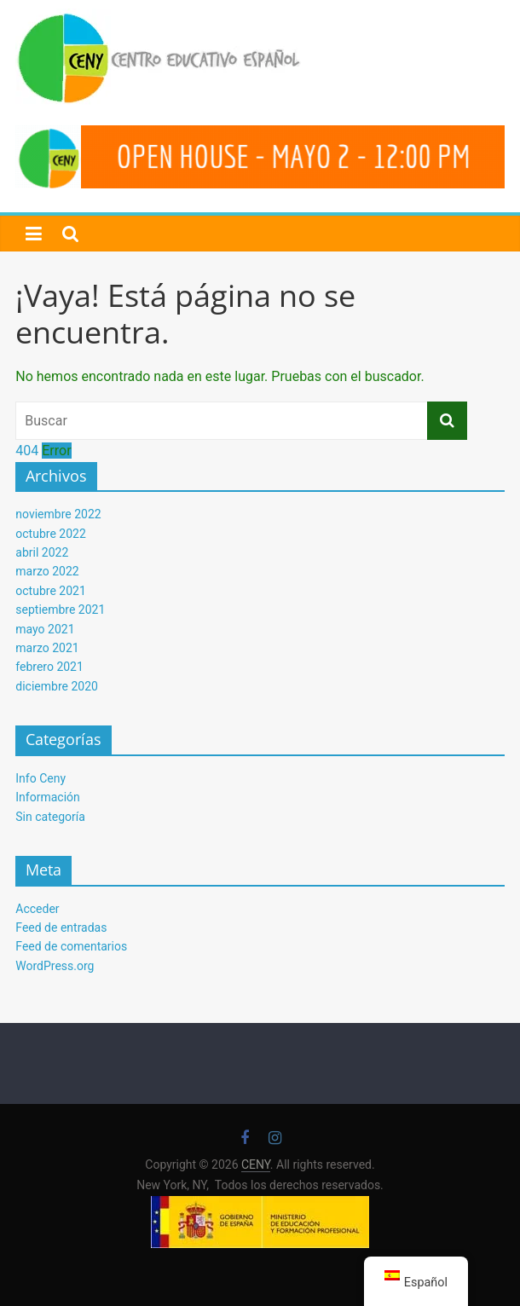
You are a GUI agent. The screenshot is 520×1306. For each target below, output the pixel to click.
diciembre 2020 (56, 686)
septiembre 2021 (60, 609)
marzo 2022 (46, 571)
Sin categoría (50, 816)
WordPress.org (54, 966)
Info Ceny (40, 778)
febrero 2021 (49, 666)
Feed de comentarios (71, 946)
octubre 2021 (50, 591)
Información (47, 797)
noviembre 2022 (58, 514)
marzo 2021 (46, 648)
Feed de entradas (61, 927)
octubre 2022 (50, 533)
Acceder (37, 909)
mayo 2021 (44, 629)
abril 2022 (41, 552)
